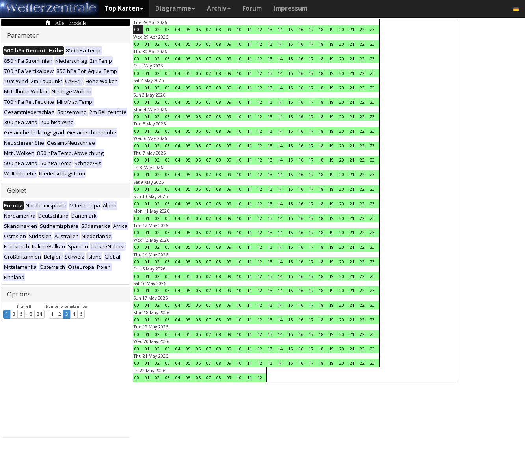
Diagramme (175, 8)
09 (229, 29)
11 (249, 29)
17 (311, 29)
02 (157, 29)
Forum (252, 8)
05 (188, 29)
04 (177, 29)
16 (300, 29)
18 (321, 29)
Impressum (290, 8)
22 (362, 29)
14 (280, 29)
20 (341, 29)
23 (372, 29)
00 (136, 29)
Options (19, 294)
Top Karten (123, 8)
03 (167, 29)
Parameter (23, 35)
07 (208, 29)
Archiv (219, 8)
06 (198, 29)
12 (29, 314)
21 (352, 29)
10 (239, 29)
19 (331, 29)
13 (270, 29)
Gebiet (16, 190)
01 (147, 29)
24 (39, 314)
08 (218, 29)
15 (290, 29)
